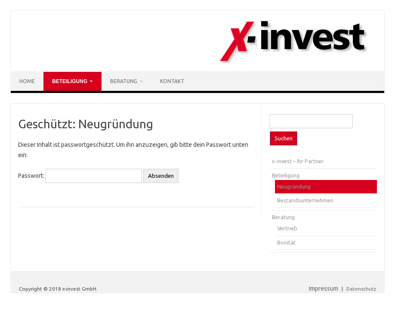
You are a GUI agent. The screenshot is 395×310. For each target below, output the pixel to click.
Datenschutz (361, 288)
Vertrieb (287, 228)
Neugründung (294, 186)
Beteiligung (69, 81)
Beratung (123, 81)
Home (27, 81)
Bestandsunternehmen (305, 200)
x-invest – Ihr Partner (298, 161)
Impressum (323, 288)
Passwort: (80, 175)
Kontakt (172, 81)
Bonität (286, 242)
